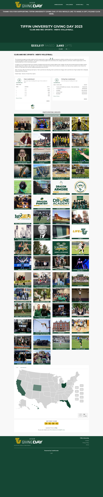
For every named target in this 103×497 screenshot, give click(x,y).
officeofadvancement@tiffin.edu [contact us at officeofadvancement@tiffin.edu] (57, 470)
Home (87, 485)
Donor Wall (79, 4)
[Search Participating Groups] (52, 156)
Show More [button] (19, 139)
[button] (20, 78)
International (23, 408)
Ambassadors (58, 4)
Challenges (69, 4)
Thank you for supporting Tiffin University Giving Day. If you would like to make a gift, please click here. (51, 13)
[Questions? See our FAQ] (56, 468)
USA (17, 408)
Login (51, 494)
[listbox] (51, 77)
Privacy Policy (86, 483)
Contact (87, 481)
